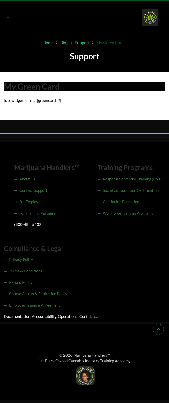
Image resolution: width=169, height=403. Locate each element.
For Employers (31, 201)
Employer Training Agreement (34, 305)
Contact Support (33, 190)
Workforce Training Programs (128, 213)
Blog (64, 42)
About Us (27, 178)
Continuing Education (121, 201)
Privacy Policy (21, 259)
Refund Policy (20, 282)
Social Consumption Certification (131, 190)
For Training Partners (37, 213)
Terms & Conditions (25, 270)
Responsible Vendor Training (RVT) (132, 178)
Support (82, 42)
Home (48, 42)
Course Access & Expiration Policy (38, 293)
